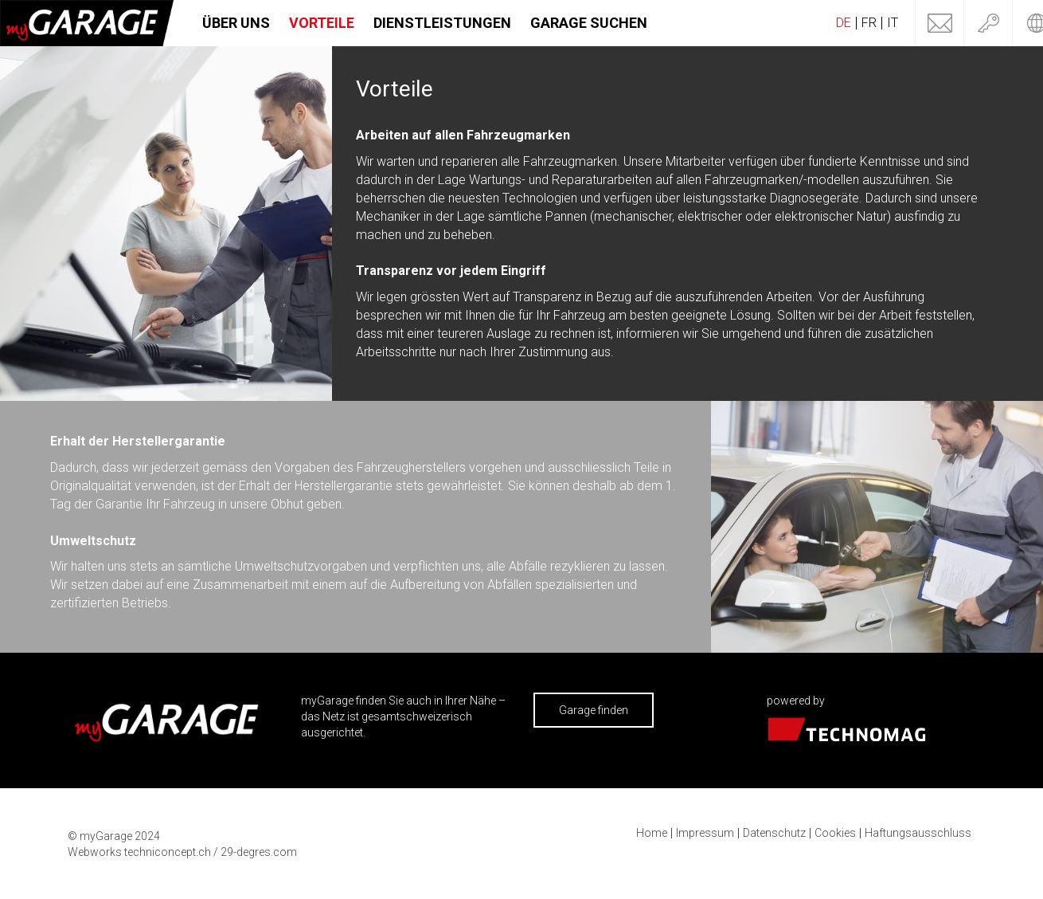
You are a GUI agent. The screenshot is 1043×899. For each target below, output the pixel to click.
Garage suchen (588, 22)
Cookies (835, 833)
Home (651, 833)
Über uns (236, 22)
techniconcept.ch (167, 852)
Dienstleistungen (442, 22)
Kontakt (939, 23)
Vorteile (321, 22)
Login (988, 23)
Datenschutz (774, 833)
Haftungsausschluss (918, 833)
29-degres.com (259, 852)
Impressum (705, 833)
